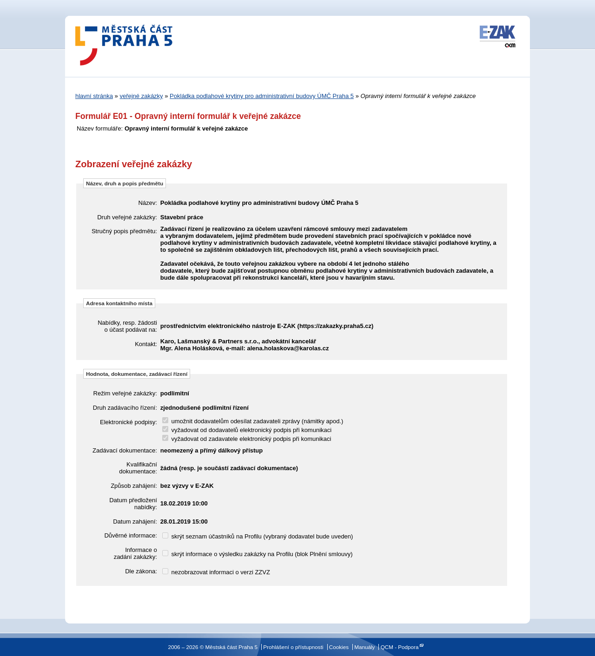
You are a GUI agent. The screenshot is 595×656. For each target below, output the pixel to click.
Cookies (339, 647)
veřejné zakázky (141, 95)
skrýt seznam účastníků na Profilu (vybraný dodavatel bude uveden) (257, 536)
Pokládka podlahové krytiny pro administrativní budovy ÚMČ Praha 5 (262, 95)
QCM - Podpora (400, 647)
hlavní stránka (94, 95)
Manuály (364, 647)
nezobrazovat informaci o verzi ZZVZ (216, 572)
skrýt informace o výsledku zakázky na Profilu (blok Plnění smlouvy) (257, 554)
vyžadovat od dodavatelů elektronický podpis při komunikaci (246, 429)
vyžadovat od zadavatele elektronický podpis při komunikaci (246, 438)
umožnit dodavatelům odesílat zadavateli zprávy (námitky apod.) (253, 421)
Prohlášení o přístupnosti (293, 647)
